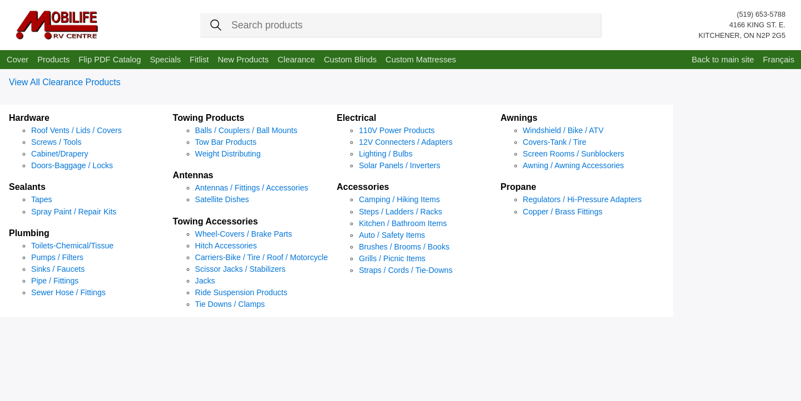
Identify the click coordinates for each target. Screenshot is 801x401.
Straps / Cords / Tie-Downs (405, 270)
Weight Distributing (228, 153)
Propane (518, 187)
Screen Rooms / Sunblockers (573, 153)
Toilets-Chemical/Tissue (72, 245)
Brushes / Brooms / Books (404, 246)
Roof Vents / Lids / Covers (76, 130)
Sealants (27, 187)
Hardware (29, 118)
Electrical (356, 118)
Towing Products (209, 118)
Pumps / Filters (57, 257)
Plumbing (29, 233)
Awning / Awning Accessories (573, 165)
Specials (165, 59)
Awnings (519, 118)
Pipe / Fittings (54, 280)
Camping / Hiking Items (399, 199)
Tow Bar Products (225, 142)
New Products (243, 59)
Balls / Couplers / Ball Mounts (246, 130)
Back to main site (722, 59)
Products (53, 59)
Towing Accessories (215, 221)
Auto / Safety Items (392, 235)
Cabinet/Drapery (59, 153)
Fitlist (199, 59)
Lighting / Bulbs (385, 153)
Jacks (205, 280)
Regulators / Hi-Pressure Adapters (582, 199)
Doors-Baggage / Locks (72, 165)
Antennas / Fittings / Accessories (251, 187)
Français (778, 59)
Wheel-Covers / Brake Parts (243, 233)
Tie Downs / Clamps (230, 304)
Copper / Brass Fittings (562, 211)
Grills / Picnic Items (392, 258)
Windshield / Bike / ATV (563, 130)
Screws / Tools (56, 142)
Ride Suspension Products (241, 292)
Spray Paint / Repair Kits (73, 211)
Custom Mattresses (420, 59)
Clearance (296, 59)
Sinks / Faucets (58, 269)
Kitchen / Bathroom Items (403, 223)
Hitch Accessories (226, 245)
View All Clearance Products (65, 82)
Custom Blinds (350, 59)
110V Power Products (396, 130)
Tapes (41, 199)
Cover (17, 59)
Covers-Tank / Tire (554, 142)
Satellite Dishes (222, 199)
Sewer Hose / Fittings (68, 292)
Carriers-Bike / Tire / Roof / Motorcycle (261, 257)
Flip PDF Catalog (109, 59)
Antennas (193, 175)
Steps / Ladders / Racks (400, 211)
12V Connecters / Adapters (405, 142)
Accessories (363, 187)
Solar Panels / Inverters (399, 165)
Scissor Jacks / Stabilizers (240, 269)
